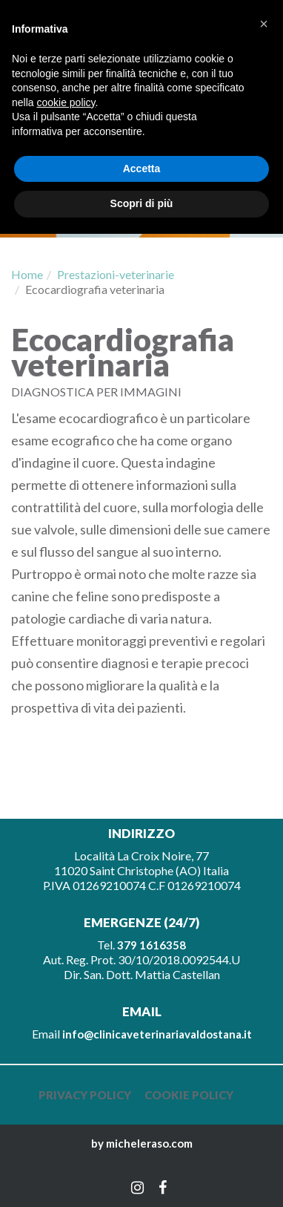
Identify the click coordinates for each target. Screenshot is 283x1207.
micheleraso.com (149, 1143)
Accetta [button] (142, 168)
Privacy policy (85, 1095)
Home (27, 274)
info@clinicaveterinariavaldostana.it (157, 1034)
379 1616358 (151, 945)
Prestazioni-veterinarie (115, 274)
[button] (264, 24)
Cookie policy (188, 1095)
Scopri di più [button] (141, 203)
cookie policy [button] (65, 102)
